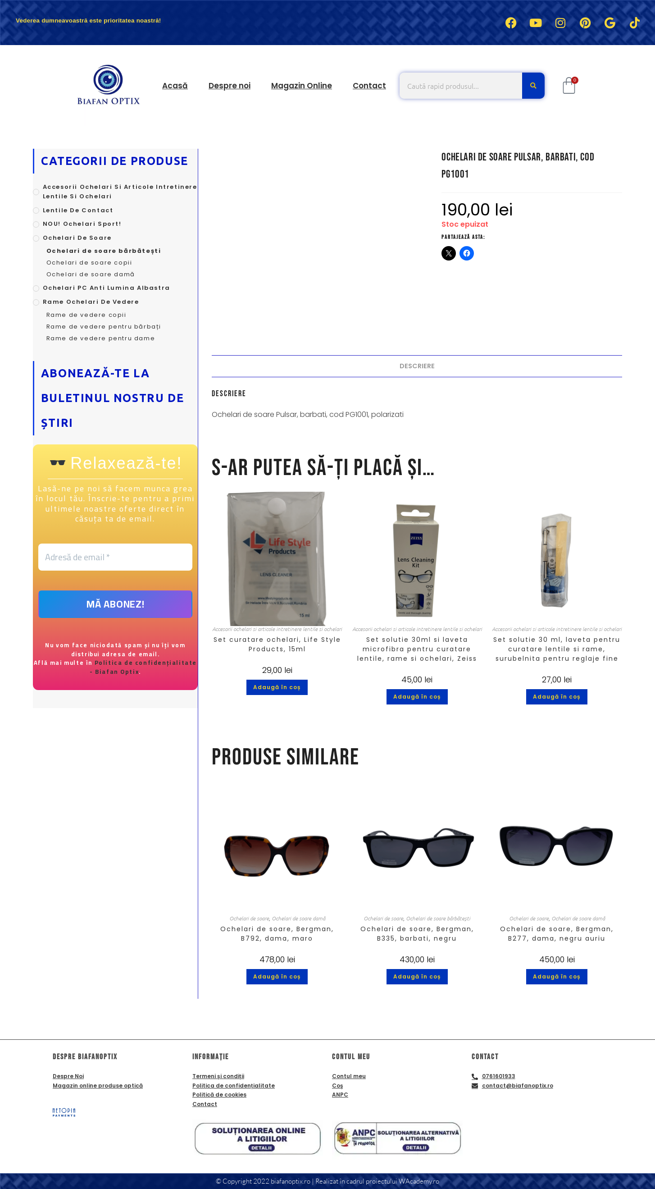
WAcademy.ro (419, 1181)
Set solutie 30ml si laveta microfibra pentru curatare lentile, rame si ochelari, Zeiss (417, 649)
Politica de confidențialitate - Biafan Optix (142, 667)
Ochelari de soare (249, 918)
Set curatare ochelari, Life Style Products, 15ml (277, 644)
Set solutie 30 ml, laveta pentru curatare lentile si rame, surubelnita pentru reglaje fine (556, 649)
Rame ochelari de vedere (91, 301)
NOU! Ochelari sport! (82, 224)
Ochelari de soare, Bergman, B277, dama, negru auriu (557, 933)
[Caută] (533, 86)
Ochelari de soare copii (89, 262)
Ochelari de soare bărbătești (438, 918)
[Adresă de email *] (115, 557)
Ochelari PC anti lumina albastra (106, 288)
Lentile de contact (78, 210)
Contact (369, 85)
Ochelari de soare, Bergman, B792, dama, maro (277, 933)
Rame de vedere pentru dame (100, 338)
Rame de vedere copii (86, 315)
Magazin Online (301, 85)
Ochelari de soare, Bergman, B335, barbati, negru (417, 933)
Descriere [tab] (417, 365)
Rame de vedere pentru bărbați (103, 326)
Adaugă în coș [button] (277, 687)
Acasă (175, 85)
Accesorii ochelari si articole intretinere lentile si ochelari (277, 628)
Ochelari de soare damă (298, 918)
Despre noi (229, 85)
